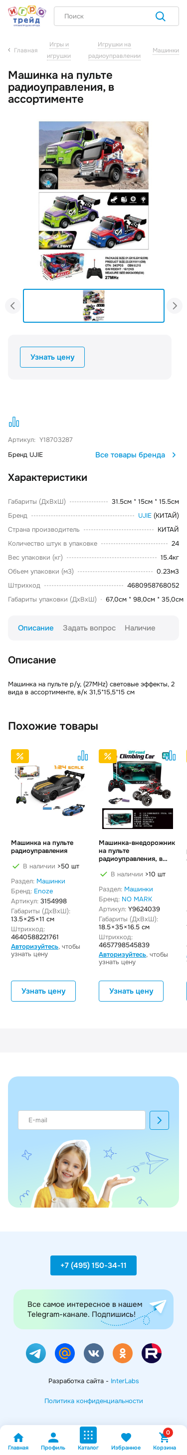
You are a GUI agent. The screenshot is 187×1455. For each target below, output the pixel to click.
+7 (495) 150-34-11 (93, 1265)
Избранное (126, 1441)
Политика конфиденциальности (93, 1401)
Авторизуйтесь (34, 946)
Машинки (50, 881)
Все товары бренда (137, 455)
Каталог (88, 1439)
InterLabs (125, 1381)
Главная (18, 1441)
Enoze (43, 891)
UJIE (145, 515)
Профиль (53, 1441)
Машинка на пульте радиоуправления (42, 847)
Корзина (164, 1441)
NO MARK (137, 899)
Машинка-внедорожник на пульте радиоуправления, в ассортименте (137, 851)
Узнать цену (52, 357)
